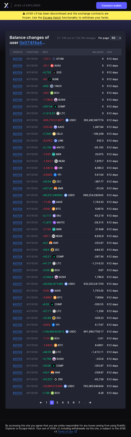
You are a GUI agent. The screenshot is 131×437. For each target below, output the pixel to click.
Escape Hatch (52, 17)
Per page (103, 38)
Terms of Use (67, 431)
